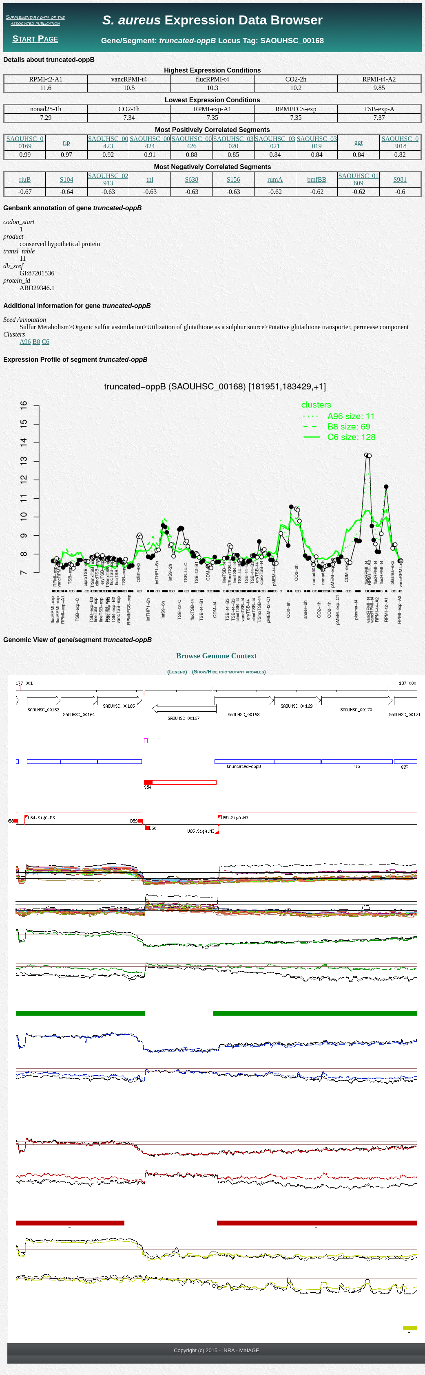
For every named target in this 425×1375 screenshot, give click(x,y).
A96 (25, 341)
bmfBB (316, 179)
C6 (45, 341)
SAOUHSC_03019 (317, 142)
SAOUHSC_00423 (108, 142)
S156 (233, 179)
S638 (191, 179)
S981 (400, 179)
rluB (25, 179)
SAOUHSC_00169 (25, 142)
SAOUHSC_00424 (150, 142)
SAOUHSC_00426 (191, 142)
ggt (358, 142)
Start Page (35, 38)
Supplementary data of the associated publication (35, 20)
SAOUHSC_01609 (359, 179)
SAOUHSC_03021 (275, 142)
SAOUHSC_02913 (108, 179)
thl (149, 179)
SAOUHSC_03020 (233, 142)
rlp (66, 142)
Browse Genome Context (216, 655)
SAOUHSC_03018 (399, 142)
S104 (66, 179)
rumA (275, 179)
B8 (36, 341)
